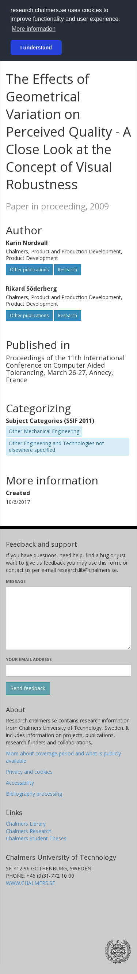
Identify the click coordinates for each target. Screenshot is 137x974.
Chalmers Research (29, 831)
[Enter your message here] (68, 618)
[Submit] (28, 688)
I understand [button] (36, 48)
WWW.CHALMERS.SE (30, 883)
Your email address (29, 659)
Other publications (29, 270)
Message (16, 581)
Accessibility (20, 782)
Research (67, 270)
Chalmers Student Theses (36, 838)
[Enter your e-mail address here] (68, 670)
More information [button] (34, 29)
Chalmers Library (26, 823)
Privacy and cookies (29, 771)
